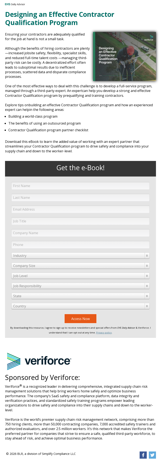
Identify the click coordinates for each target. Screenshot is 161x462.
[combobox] (80, 256)
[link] (143, 455)
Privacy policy (104, 332)
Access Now (80, 318)
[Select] (80, 256)
